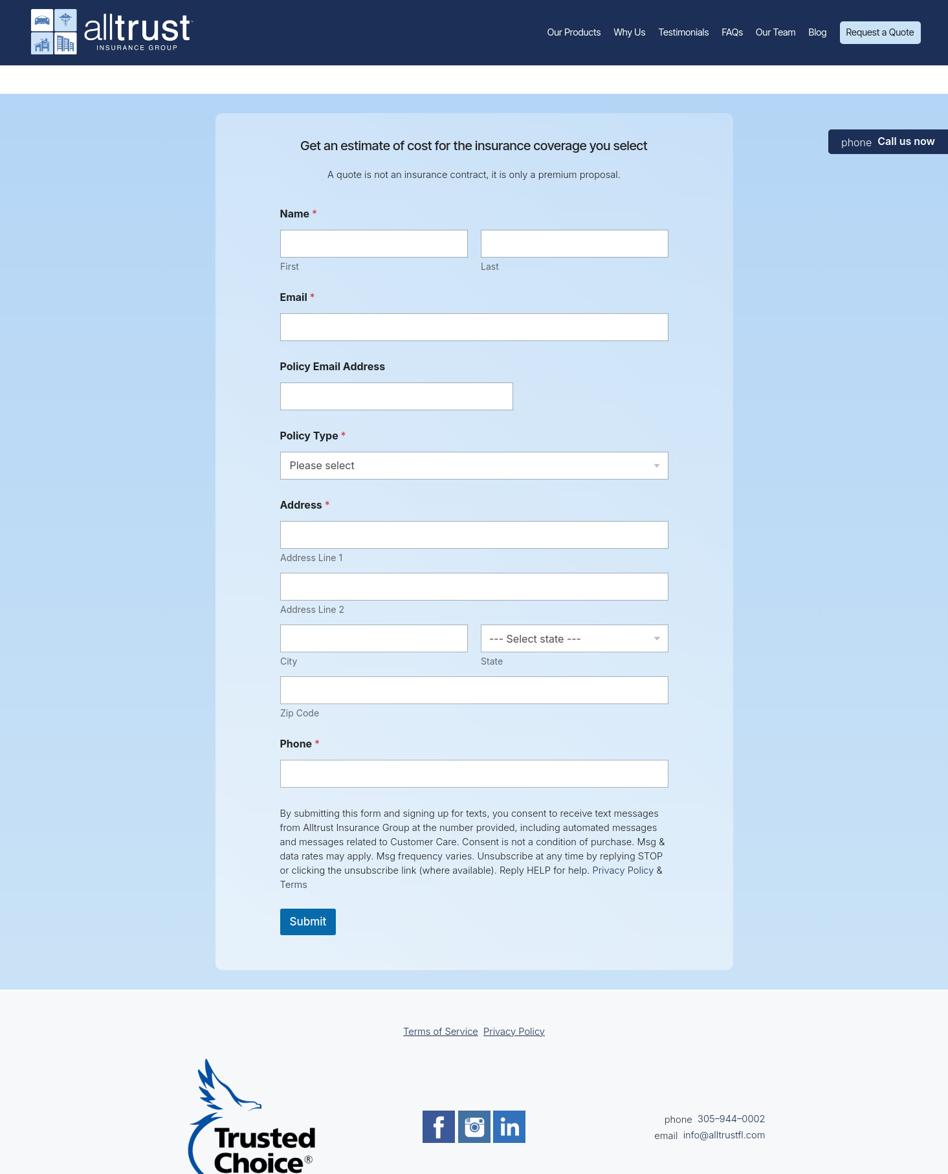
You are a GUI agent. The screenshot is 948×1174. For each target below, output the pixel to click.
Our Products (574, 32)
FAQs (732, 32)
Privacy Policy (623, 870)
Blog (818, 32)
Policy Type (313, 436)
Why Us (629, 32)
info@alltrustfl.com (724, 1135)
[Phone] (474, 774)
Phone (300, 744)
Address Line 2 (312, 609)
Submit (308, 921)
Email (297, 297)
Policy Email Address (333, 366)
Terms (293, 885)
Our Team (775, 32)
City (288, 661)
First (289, 266)
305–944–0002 (731, 1119)
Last (490, 266)
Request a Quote (880, 32)
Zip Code (299, 712)
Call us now (906, 141)
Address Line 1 (311, 557)
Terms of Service (440, 1031)
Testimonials (684, 32)
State (492, 661)
